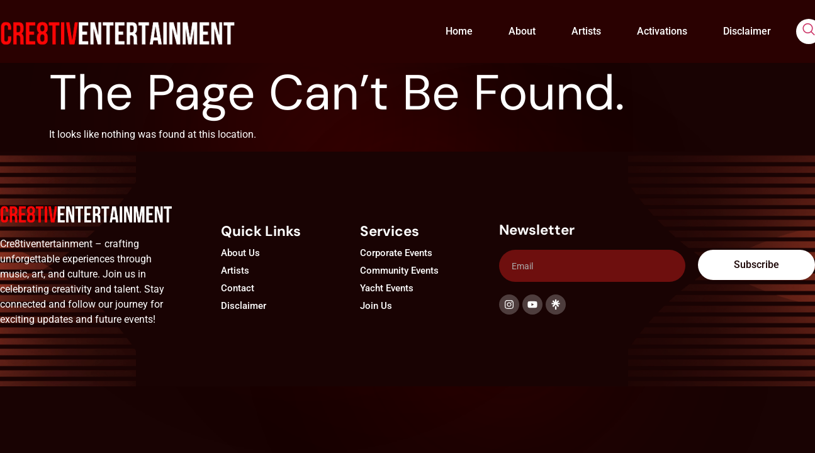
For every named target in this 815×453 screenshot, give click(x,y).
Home (459, 31)
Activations (662, 31)
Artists (586, 31)
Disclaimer (747, 31)
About (522, 31)
